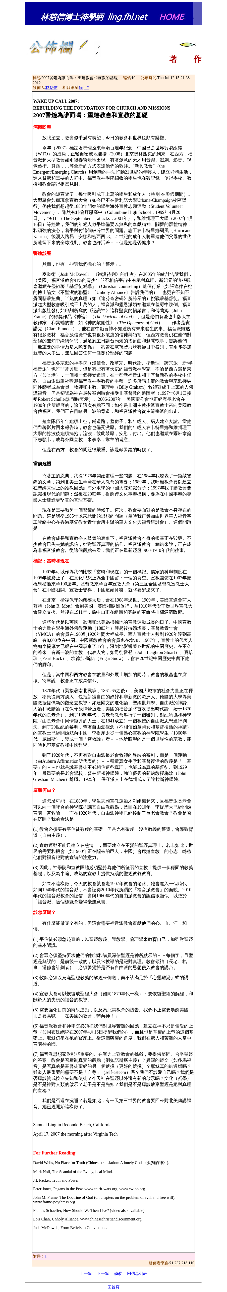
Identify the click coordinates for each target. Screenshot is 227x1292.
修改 (118, 1273)
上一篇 (86, 1273)
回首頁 (113, 1287)
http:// (84, 87)
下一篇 (103, 1273)
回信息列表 (137, 1273)
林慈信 (51, 87)
